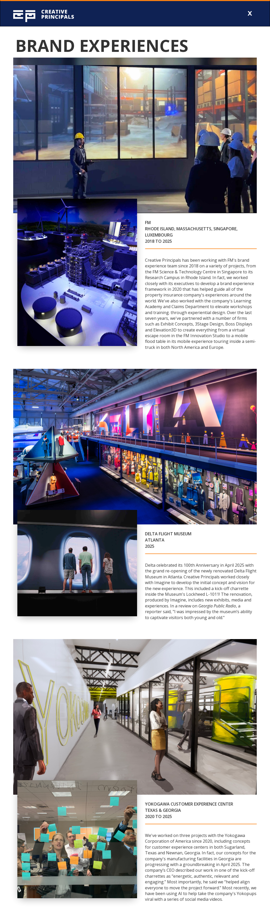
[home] (54, 13)
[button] (250, 13)
